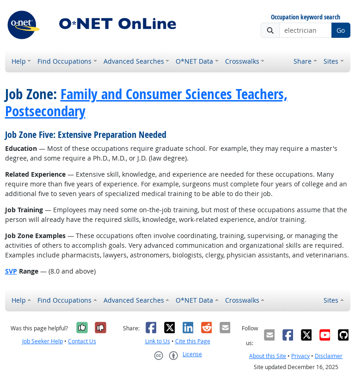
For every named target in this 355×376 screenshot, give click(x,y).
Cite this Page (192, 341)
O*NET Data (194, 61)
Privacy (300, 356)
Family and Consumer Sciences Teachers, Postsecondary (146, 102)
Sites (331, 61)
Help (19, 61)
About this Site (267, 356)
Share (303, 61)
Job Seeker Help (42, 341)
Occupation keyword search (305, 17)
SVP (11, 271)
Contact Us (82, 341)
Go (341, 30)
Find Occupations (64, 61)
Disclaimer (329, 356)
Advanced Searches (134, 61)
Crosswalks (242, 61)
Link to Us (157, 341)
